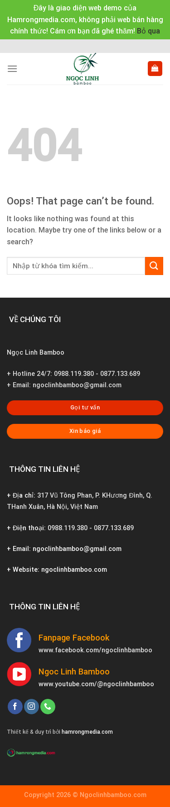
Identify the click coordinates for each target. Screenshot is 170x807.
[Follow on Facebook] (15, 706)
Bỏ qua (148, 31)
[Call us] (47, 706)
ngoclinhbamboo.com (74, 570)
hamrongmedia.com (87, 732)
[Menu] (12, 68)
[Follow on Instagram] (31, 706)
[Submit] (154, 266)
